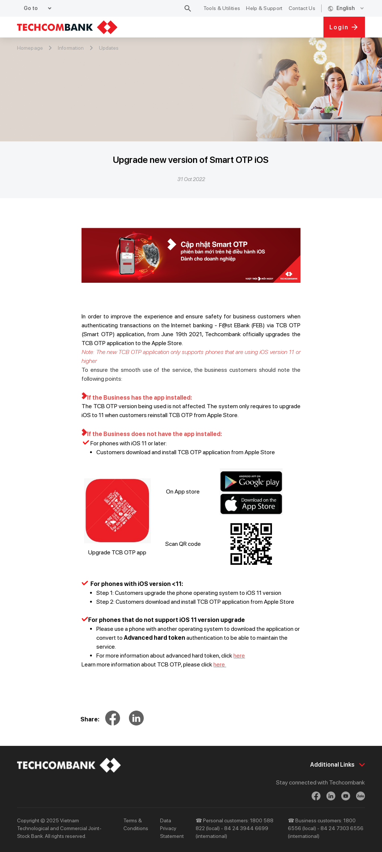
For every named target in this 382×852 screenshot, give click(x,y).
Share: (89, 719)
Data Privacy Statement (172, 828)
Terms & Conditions (135, 824)
